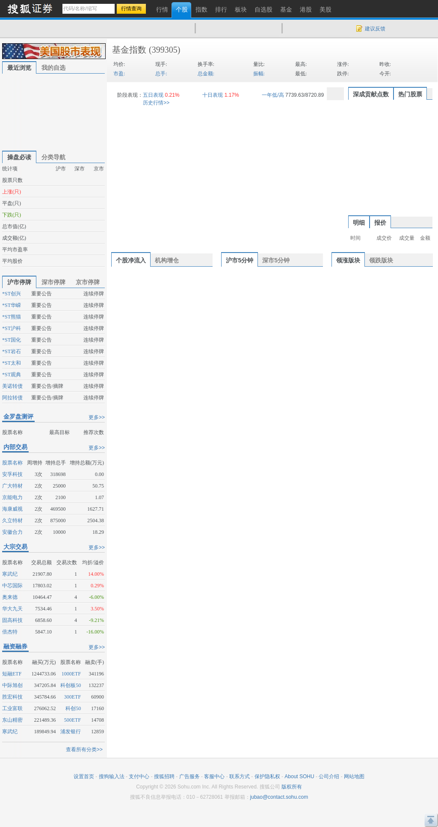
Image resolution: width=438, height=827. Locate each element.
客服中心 (214, 776)
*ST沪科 (11, 328)
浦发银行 (70, 732)
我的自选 (53, 67)
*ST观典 (11, 375)
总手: (161, 74)
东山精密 (12, 720)
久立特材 (12, 521)
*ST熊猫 (11, 317)
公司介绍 (329, 776)
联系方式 (239, 776)
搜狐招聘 (164, 776)
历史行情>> (156, 103)
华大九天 (12, 609)
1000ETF (71, 674)
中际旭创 (12, 685)
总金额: (206, 74)
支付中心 (139, 776)
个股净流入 (131, 260)
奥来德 (10, 597)
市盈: (119, 74)
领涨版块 (348, 260)
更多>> (97, 417)
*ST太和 (11, 363)
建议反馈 (375, 29)
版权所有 (291, 787)
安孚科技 (12, 474)
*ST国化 (11, 340)
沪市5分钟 (239, 260)
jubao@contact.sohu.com (279, 797)
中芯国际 (12, 586)
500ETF (72, 720)
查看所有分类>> (84, 750)
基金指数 (129, 49)
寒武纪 (10, 574)
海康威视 (12, 509)
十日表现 (212, 95)
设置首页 (84, 776)
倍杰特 (10, 632)
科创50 (73, 708)
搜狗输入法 (111, 776)
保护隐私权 (267, 776)
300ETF (72, 697)
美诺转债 (12, 386)
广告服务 (189, 776)
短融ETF (11, 674)
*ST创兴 (11, 294)
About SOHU (299, 776)
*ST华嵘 (11, 305)
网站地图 (354, 776)
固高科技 (12, 620)
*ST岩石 (11, 351)
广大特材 (12, 486)
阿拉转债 (12, 398)
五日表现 (153, 95)
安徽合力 (12, 532)
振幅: (259, 74)
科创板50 (70, 685)
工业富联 (12, 708)
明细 (359, 222)
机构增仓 (167, 260)
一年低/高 (273, 95)
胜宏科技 (12, 697)
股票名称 (12, 463)
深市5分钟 (276, 260)
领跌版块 (381, 260)
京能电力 (12, 497)
